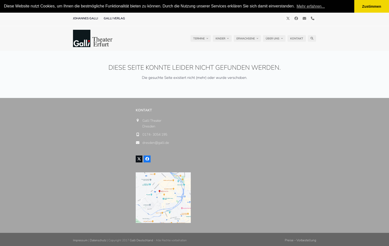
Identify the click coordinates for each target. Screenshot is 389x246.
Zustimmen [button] (371, 6)
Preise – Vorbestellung (300, 240)
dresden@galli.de (155, 142)
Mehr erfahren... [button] (311, 6)
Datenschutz (98, 240)
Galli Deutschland (141, 240)
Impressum (80, 240)
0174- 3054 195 (154, 134)
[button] (312, 38)
